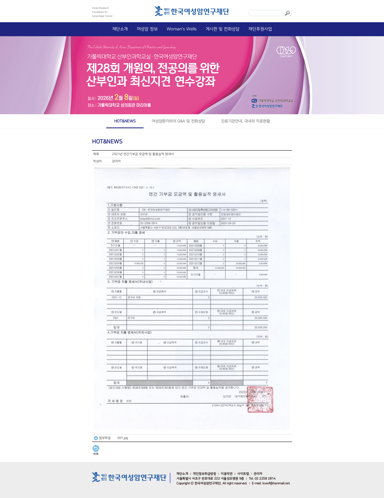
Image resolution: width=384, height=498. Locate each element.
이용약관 (226, 474)
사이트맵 (243, 474)
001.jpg (122, 438)
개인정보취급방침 (204, 474)
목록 (95, 453)
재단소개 (120, 29)
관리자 (258, 474)
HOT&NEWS (125, 121)
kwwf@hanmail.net (276, 483)
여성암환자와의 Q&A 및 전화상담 (178, 121)
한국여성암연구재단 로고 (192, 12)
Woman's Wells (182, 29)
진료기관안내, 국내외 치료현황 (245, 121)
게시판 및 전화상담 (223, 29)
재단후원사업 (260, 29)
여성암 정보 (147, 29)
